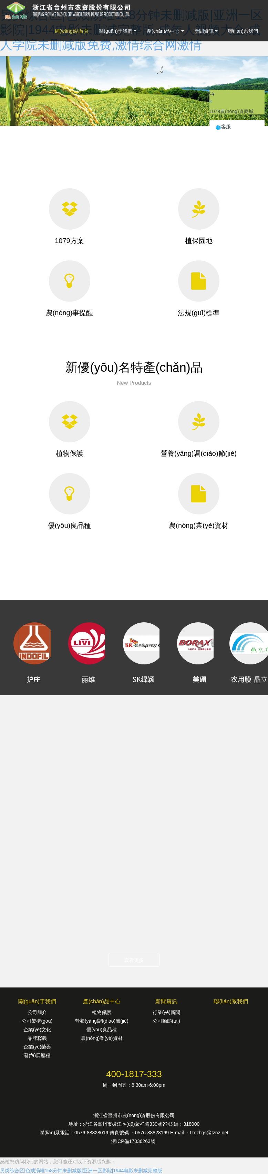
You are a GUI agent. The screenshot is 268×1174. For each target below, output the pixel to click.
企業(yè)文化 (37, 1029)
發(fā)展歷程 (37, 1055)
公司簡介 (37, 1012)
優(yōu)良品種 (101, 1029)
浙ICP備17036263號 (134, 1141)
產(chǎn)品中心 (163, 31)
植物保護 (101, 1012)
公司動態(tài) (166, 1021)
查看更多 (134, 960)
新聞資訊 (204, 31)
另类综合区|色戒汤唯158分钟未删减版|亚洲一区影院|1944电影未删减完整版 (81, 1170)
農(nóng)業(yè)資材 (102, 1038)
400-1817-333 (134, 1074)
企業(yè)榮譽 (37, 1047)
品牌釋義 (37, 1038)
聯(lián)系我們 (243, 31)
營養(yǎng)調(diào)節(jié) (101, 1021)
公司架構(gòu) (37, 1021)
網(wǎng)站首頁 (72, 31)
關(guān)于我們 (115, 31)
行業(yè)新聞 (166, 1012)
